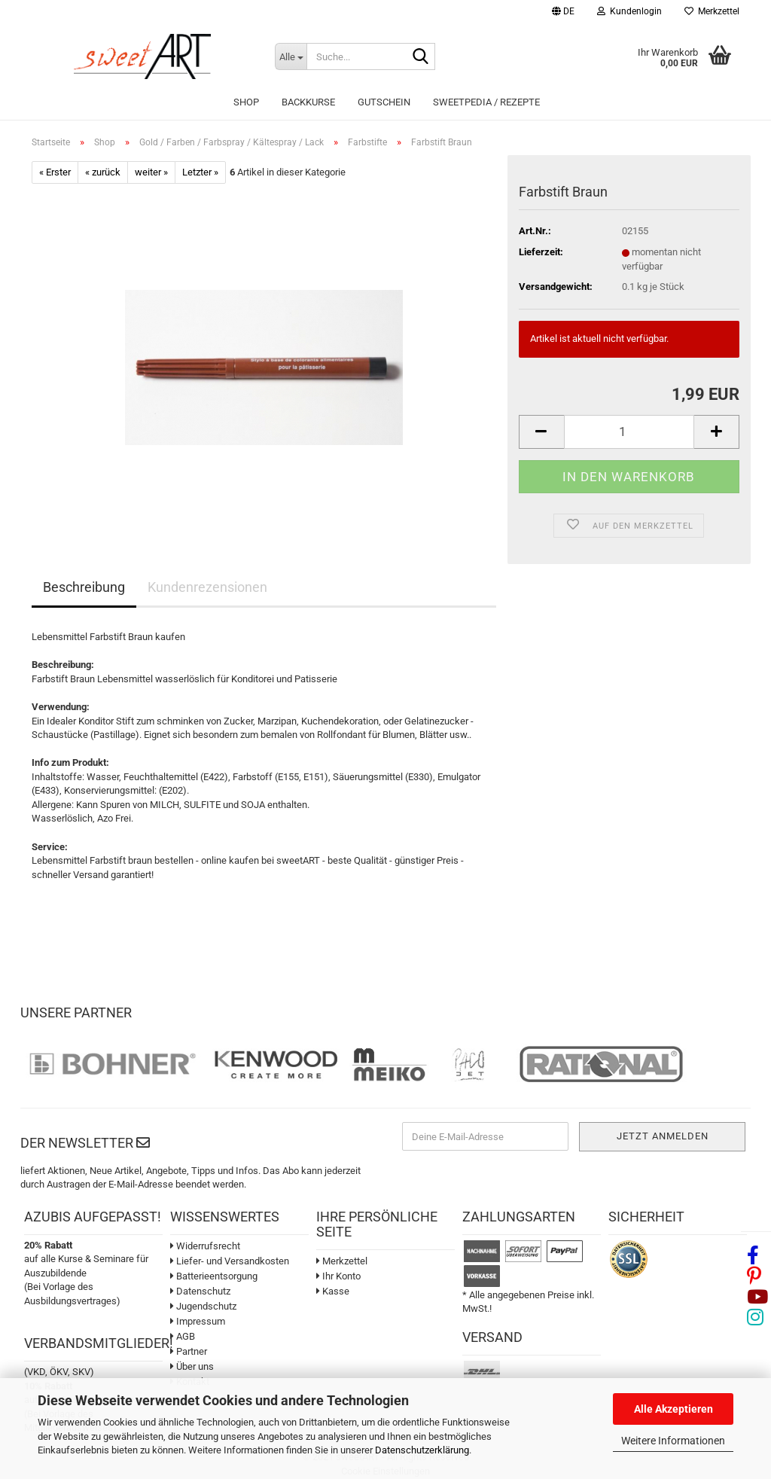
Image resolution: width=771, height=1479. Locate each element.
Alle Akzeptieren (673, 1409)
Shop (246, 102)
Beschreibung (84, 587)
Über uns (192, 1366)
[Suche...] (290, 56)
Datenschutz (200, 1291)
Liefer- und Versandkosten (229, 1261)
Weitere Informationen (673, 1441)
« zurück (102, 172)
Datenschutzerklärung (422, 1450)
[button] (563, 13)
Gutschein (384, 102)
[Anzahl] (629, 432)
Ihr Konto (338, 1276)
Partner (188, 1351)
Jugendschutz (203, 1306)
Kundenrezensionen (207, 587)
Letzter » (200, 172)
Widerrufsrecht (205, 1246)
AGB (182, 1336)
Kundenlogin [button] (629, 11)
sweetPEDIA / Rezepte (486, 102)
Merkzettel (711, 11)
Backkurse (308, 102)
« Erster (55, 172)
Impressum (197, 1321)
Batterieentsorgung (214, 1276)
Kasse (332, 1291)
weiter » (151, 172)
